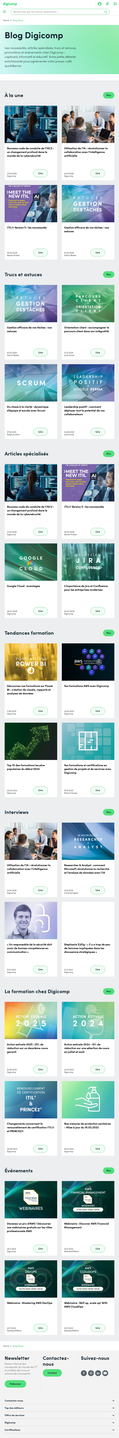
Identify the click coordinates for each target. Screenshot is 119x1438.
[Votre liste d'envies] (107, 4)
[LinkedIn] (98, 1373)
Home (6, 20)
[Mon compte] (100, 4)
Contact (52, 1372)
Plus (108, 95)
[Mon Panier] (115, 4)
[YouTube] (105, 1373)
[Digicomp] (10, 4)
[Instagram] (91, 1373)
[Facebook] (84, 1373)
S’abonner (15, 1383)
